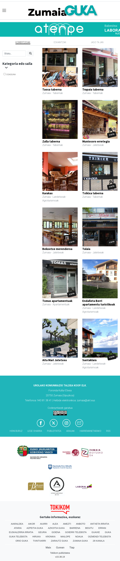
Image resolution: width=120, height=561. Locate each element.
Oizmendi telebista (99, 536)
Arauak (70, 431)
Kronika (50, 536)
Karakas (47, 193)
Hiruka (36, 536)
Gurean (60, 547)
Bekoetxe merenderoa (57, 249)
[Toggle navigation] (4, 10)
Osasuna (11, 74)
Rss (108, 431)
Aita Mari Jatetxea (54, 360)
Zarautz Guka (59, 541)
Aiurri (43, 524)
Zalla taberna (51, 141)
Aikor (31, 524)
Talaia (86, 249)
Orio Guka (21, 541)
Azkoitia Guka (56, 528)
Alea (55, 524)
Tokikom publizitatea (60, 553)
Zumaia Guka (80, 541)
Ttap (71, 547)
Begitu (89, 528)
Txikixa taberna (92, 193)
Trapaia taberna (92, 89)
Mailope (65, 536)
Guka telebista (18, 536)
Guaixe (96, 532)
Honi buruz (16, 431)
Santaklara (89, 360)
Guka (108, 532)
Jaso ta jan (97, 42)
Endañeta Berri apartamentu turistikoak (98, 302)
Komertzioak (22, 42)
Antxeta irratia (99, 524)
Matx (48, 547)
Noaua (79, 536)
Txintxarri (39, 541)
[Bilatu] (14, 53)
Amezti (67, 524)
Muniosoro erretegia (96, 141)
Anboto (80, 524)
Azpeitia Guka (35, 528)
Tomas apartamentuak (57, 301)
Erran (102, 528)
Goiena (56, 532)
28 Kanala (99, 541)
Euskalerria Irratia (21, 532)
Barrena (75, 528)
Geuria (42, 532)
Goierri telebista (76, 532)
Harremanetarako (90, 431)
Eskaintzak (60, 42)
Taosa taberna (52, 89)
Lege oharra (35, 431)
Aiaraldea (17, 524)
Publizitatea (54, 431)
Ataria (18, 528)
